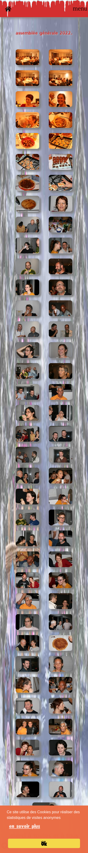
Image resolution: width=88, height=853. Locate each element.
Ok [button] (44, 844)
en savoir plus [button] (24, 826)
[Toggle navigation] (80, 8)
